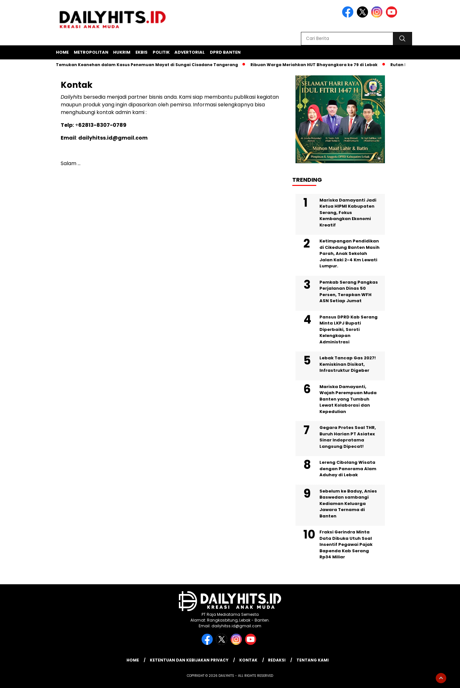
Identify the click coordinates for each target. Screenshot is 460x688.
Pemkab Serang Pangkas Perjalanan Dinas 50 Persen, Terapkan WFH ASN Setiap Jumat (348, 291)
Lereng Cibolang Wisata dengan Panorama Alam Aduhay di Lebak (347, 468)
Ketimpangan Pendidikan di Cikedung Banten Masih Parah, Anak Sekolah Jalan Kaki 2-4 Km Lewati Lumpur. (349, 253)
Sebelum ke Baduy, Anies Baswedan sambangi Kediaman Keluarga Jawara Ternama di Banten (348, 503)
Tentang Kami (312, 660)
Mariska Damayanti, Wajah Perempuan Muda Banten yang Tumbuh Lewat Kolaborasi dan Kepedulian (348, 399)
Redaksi (277, 660)
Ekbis (141, 52)
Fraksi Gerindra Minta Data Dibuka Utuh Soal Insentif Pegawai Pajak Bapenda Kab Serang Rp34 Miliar (345, 544)
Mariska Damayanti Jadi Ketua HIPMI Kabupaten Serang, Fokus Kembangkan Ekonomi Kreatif (347, 212)
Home (62, 52)
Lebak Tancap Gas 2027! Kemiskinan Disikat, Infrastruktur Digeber (347, 364)
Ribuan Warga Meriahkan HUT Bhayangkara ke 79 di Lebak (315, 64)
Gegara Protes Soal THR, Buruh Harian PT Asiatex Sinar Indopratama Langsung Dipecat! (347, 436)
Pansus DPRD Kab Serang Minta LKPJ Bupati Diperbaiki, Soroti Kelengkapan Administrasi (348, 329)
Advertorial (189, 52)
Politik (161, 52)
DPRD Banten (225, 52)
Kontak (248, 660)
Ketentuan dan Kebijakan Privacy (189, 660)
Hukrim (121, 52)
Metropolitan (91, 52)
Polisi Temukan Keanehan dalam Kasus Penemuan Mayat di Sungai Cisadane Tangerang (142, 64)
